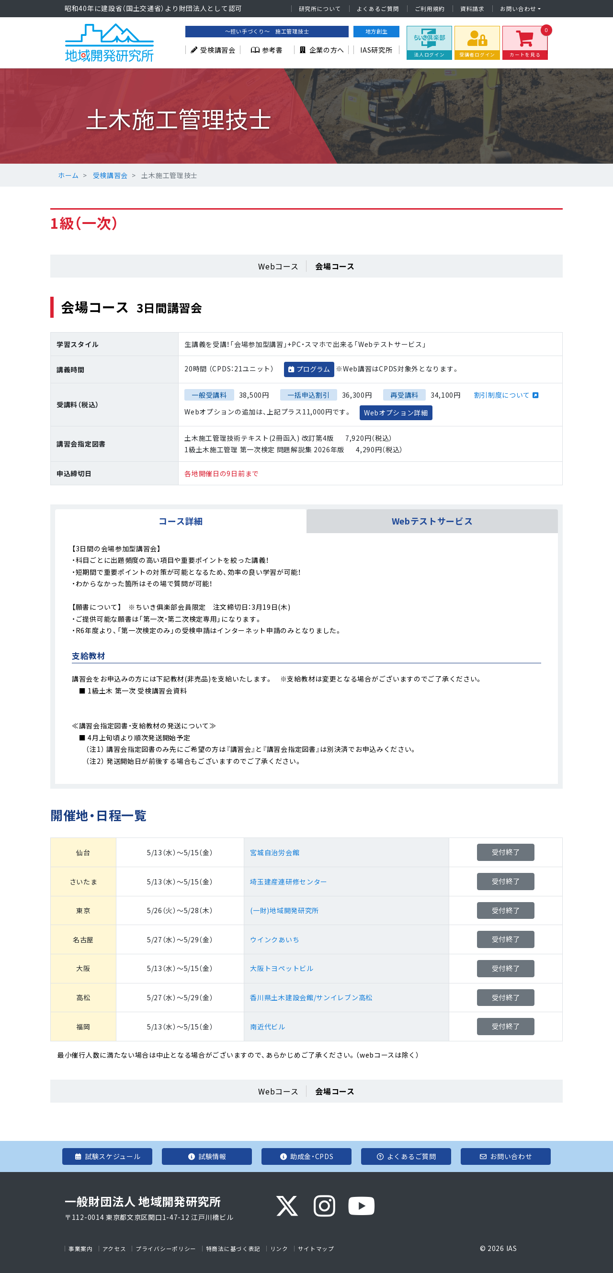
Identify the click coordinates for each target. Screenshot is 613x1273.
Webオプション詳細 (396, 412)
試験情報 (206, 1156)
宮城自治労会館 (274, 852)
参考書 (267, 50)
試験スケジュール (107, 1156)
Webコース (278, 266)
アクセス (114, 1248)
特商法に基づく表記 (233, 1248)
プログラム (313, 369)
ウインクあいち (274, 939)
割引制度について (502, 395)
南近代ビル (267, 1026)
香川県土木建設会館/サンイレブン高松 (311, 997)
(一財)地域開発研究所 (284, 910)
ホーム (68, 175)
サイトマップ (316, 1248)
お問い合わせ (518, 8)
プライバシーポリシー (166, 1248)
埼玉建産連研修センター (289, 881)
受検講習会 (213, 50)
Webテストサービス (432, 520)
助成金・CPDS (306, 1156)
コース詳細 (181, 520)
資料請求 (472, 8)
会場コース (335, 266)
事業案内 (80, 1248)
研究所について (320, 8)
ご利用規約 (430, 8)
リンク (279, 1248)
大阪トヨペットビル (281, 968)
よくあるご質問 (378, 8)
